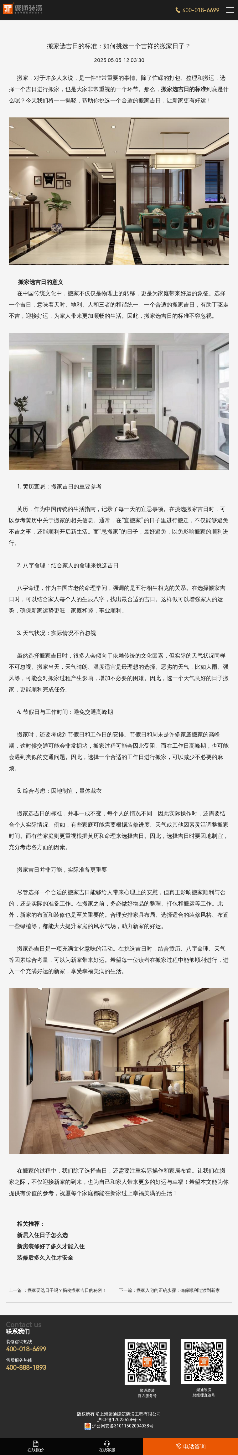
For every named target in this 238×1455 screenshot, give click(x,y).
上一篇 (57, 1290)
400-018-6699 (197, 10)
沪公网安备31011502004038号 (122, 1425)
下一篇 (169, 1290)
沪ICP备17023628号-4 (119, 1419)
